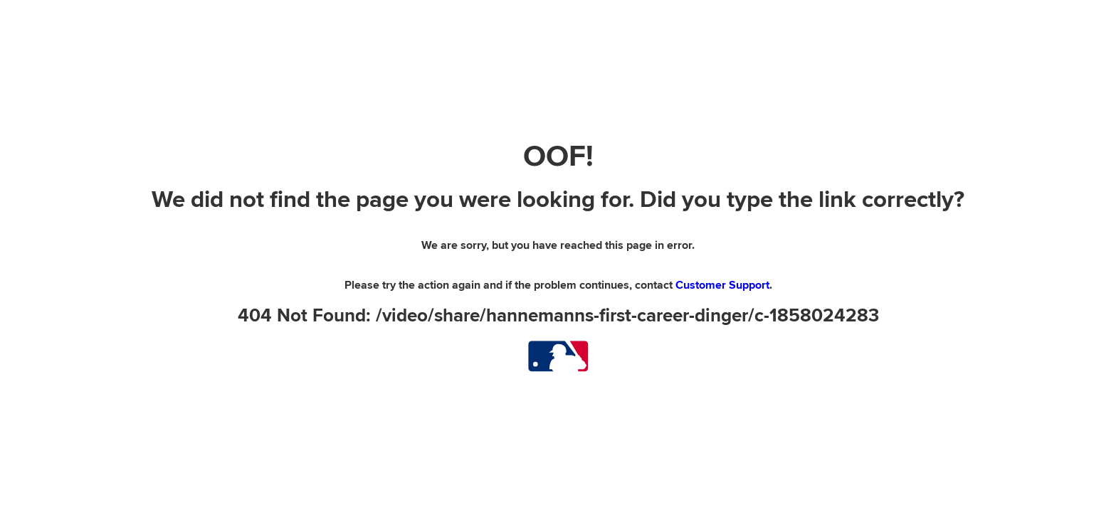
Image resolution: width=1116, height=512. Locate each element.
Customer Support (722, 285)
